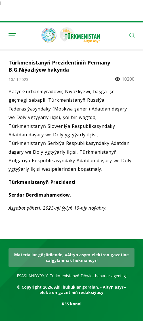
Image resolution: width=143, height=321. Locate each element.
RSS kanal (71, 304)
